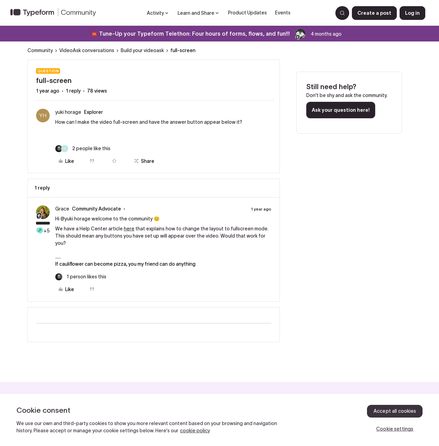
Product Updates (247, 12)
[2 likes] (82, 148)
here (129, 228)
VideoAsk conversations (86, 50)
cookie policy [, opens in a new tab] (195, 430)
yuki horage (68, 112)
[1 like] (80, 276)
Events (282, 12)
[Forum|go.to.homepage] (56, 13)
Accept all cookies (394, 411)
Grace (62, 209)
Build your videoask (142, 50)
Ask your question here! (341, 110)
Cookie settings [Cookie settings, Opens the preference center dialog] (394, 429)
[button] (374, 13)
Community (40, 50)
